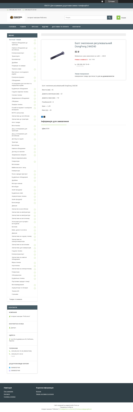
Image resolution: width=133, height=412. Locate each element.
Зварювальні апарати (19, 155)
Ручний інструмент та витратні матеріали (22, 108)
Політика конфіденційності (84, 409)
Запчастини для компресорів (21, 248)
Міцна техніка (16, 262)
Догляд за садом (17, 139)
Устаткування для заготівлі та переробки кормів (22, 84)
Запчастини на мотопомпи (20, 244)
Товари (23, 27)
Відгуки (45, 27)
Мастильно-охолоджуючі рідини (20, 73)
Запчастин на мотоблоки (20, 209)
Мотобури (15, 186)
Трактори (15, 142)
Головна (12, 27)
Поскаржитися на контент (67, 409)
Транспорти (15, 56)
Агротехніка (16, 265)
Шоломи (14, 227)
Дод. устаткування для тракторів (19, 129)
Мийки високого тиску (19, 167)
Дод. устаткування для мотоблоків (19, 134)
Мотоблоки (15, 145)
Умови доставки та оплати (45, 394)
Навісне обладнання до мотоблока (20, 49)
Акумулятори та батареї (20, 288)
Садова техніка (17, 251)
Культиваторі (16, 59)
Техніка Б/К (15, 291)
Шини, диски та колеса (19, 230)
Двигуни (14, 205)
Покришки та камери (18, 66)
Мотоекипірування (18, 284)
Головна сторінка (9, 397)
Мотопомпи (15, 164)
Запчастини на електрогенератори (18, 240)
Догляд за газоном (18, 151)
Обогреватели (16, 275)
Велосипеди (16, 202)
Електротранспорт (18, 53)
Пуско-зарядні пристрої (20, 174)
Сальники (15, 294)
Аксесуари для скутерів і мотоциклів (20, 222)
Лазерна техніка (17, 104)
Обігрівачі (15, 101)
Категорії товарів (15, 39)
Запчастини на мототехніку (21, 218)
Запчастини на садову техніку (22, 236)
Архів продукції (17, 190)
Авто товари (16, 122)
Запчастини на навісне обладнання (19, 258)
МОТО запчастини (18, 113)
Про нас (35, 27)
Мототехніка (16, 125)
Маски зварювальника (19, 158)
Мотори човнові (17, 183)
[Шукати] (109, 18)
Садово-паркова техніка (20, 92)
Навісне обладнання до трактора (20, 43)
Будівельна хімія (17, 193)
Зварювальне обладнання (20, 98)
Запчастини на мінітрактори (21, 212)
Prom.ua (76, 405)
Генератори (15, 161)
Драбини (15, 62)
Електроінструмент (18, 77)
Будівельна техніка (18, 278)
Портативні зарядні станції (21, 281)
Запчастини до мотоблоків (20, 116)
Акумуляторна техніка (19, 196)
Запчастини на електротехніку (22, 269)
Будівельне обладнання (20, 88)
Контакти (76, 27)
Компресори (16, 170)
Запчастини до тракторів (20, 119)
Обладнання (16, 80)
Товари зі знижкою (15, 299)
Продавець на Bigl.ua (66, 407)
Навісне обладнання (18, 148)
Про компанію (8, 391)
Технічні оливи (16, 69)
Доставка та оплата (60, 27)
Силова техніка (17, 95)
